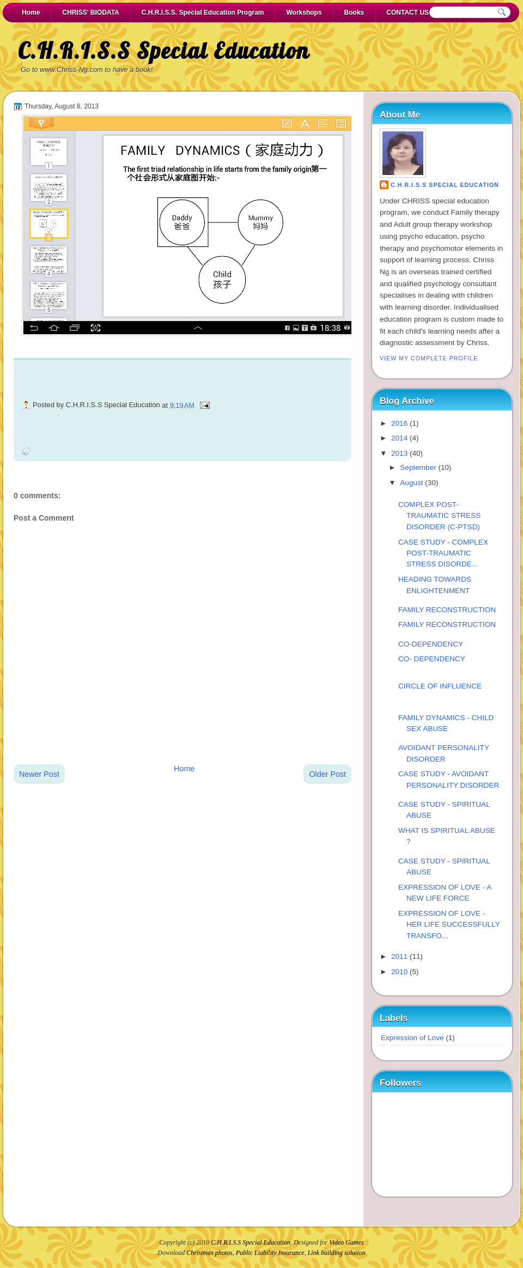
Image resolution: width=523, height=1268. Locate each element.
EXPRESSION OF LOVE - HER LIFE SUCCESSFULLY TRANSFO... (449, 924)
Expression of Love (412, 1038)
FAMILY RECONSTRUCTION (447, 610)
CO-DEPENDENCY (430, 644)
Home (31, 12)
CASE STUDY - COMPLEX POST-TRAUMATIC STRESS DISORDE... (443, 553)
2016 (399, 423)
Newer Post (39, 774)
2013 (399, 453)
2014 (399, 438)
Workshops (303, 12)
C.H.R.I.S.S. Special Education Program (203, 12)
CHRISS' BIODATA (90, 12)
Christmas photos (209, 1253)
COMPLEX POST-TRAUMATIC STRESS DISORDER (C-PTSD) (439, 515)
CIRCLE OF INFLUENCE (440, 686)
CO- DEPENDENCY (431, 659)
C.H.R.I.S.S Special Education (163, 50)
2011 (399, 956)
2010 (399, 972)
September (418, 467)
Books (354, 12)
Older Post (327, 774)
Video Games (346, 1242)
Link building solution (337, 1253)
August (411, 483)
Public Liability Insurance (270, 1253)
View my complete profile (429, 358)
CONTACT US (407, 12)
